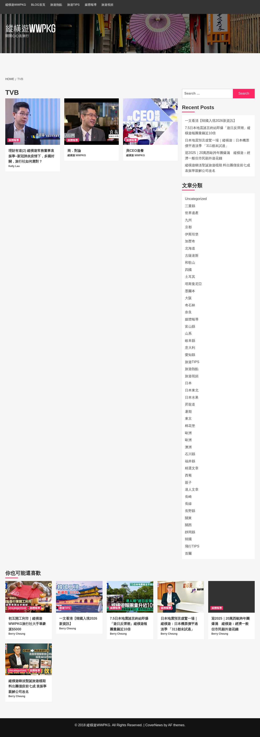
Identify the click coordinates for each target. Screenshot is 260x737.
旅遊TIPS (73, 4)
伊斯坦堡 (191, 234)
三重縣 (190, 206)
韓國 (188, 539)
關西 (188, 525)
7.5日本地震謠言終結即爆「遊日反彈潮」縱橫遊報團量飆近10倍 (217, 130)
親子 (188, 482)
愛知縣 (190, 355)
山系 (188, 333)
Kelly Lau (14, 166)
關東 (188, 518)
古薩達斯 (191, 255)
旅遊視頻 (107, 4)
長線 (188, 503)
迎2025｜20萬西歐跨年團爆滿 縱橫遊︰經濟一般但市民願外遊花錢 (217, 155)
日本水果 (191, 397)
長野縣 (190, 511)
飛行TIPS (192, 546)
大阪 (188, 298)
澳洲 (188, 447)
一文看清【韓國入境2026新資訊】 (211, 120)
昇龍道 (190, 404)
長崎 (188, 496)
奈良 (188, 312)
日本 (188, 383)
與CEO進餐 (135, 150)
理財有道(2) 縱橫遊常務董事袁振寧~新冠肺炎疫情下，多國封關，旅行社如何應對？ (31, 156)
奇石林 (190, 305)
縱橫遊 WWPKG (76, 155)
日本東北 (191, 390)
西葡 (188, 475)
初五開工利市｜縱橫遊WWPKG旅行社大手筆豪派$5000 (27, 624)
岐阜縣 (190, 340)
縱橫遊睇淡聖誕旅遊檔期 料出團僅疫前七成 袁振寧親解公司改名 (217, 167)
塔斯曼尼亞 (193, 284)
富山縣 (190, 326)
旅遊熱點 (56, 4)
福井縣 (190, 461)
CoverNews (154, 725)
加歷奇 (190, 241)
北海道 (190, 248)
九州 (188, 220)
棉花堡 (190, 426)
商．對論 (74, 150)
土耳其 (190, 276)
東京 (188, 418)
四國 (188, 269)
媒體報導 (91, 4)
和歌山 (190, 262)
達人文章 (191, 489)
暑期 (188, 411)
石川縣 (190, 454)
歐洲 (188, 433)
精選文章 (191, 468)
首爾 (188, 553)
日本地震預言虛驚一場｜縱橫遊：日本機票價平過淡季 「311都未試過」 (217, 143)
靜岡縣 (190, 532)
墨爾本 (190, 291)
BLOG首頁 (38, 4)
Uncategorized (196, 199)
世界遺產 (191, 213)
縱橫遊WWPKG (15, 4)
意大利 (190, 347)
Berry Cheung (16, 633)
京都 (188, 227)
